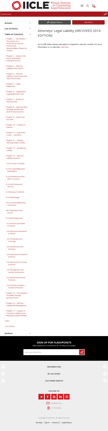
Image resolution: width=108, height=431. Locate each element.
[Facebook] (47, 396)
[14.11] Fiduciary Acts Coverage (14, 240)
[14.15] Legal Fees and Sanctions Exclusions (15, 271)
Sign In (46, 422)
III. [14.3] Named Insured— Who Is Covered (16, 177)
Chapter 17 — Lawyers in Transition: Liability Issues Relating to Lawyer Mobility (16, 313)
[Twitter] (41, 396)
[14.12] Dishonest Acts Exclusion (15, 248)
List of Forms (10, 326)
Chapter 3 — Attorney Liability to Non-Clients (14, 67)
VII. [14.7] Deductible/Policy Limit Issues (16, 204)
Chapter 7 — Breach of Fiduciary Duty (15, 100)
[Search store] (51, 14)
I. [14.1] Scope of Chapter (15, 163)
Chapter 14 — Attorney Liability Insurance (15, 157)
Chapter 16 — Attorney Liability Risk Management (16, 304)
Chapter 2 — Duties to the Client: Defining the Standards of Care (16, 58)
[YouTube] (54, 396)
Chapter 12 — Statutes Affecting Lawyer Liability (15, 141)
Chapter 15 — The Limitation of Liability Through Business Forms (17, 295)
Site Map (39, 422)
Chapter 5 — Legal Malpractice (13, 85)
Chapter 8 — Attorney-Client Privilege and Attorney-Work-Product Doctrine (16, 109)
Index (7, 321)
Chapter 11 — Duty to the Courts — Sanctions (15, 133)
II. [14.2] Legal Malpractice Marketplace (15, 170)
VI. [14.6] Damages (13, 197)
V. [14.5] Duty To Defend (15, 192)
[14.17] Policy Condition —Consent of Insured (16, 286)
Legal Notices (67, 422)
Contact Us (56, 422)
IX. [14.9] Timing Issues (14, 218)
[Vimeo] (60, 396)
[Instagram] (67, 396)
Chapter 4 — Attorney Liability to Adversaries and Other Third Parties (16, 76)
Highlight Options (55, 22)
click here (64, 47)
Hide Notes (88, 22)
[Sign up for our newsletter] (51, 352)
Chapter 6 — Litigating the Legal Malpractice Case (16, 92)
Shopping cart (93, 5)
